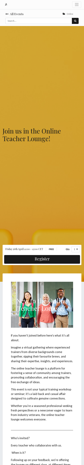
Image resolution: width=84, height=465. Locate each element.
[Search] (75, 21)
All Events (14, 14)
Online (68, 13)
